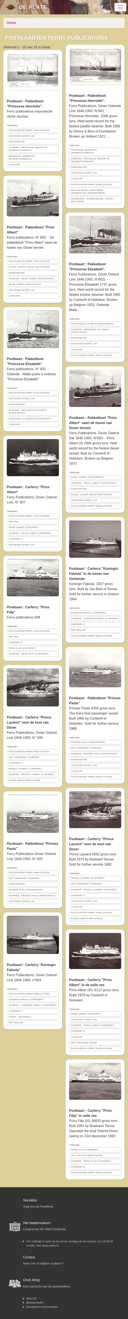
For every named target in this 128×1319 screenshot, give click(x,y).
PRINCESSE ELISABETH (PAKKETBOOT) (30, 419)
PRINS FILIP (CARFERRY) (22, 648)
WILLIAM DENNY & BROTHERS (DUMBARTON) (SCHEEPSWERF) (88, 191)
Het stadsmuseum (36, 1223)
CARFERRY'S (16, 539)
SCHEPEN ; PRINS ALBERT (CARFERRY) (30, 533)
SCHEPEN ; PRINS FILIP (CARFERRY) (29, 654)
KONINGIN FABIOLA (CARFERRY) (26, 999)
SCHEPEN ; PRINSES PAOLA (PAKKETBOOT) (32, 896)
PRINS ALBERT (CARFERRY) (24, 527)
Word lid (31, 1298)
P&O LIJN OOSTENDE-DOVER (86, 1155)
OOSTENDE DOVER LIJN (22, 136)
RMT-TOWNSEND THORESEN (24, 757)
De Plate (33, 7)
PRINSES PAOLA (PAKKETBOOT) (26, 890)
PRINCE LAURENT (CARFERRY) (25, 769)
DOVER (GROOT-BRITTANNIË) (24, 780)
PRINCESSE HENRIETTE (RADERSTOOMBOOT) (22, 157)
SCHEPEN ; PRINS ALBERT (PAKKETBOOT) (31, 279)
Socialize (30, 1200)
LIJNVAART (15, 165)
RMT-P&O (14, 522)
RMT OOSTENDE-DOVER (84, 1043)
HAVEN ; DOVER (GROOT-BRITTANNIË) (29, 267)
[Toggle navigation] (120, 7)
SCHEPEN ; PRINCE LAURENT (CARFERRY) (32, 774)
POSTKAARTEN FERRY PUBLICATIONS (29, 130)
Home (11, 23)
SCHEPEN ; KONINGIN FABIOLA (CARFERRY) (33, 1005)
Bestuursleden (35, 1302)
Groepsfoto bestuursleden (42, 1306)
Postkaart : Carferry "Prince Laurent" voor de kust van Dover (29, 722)
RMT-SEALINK (16, 1023)
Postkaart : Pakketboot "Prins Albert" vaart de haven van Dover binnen (93, 423)
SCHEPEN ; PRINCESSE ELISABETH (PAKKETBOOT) (28, 411)
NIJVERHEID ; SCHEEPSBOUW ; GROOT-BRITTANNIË (92, 200)
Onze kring (31, 1280)
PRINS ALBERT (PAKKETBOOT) (25, 284)
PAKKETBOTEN (17, 142)
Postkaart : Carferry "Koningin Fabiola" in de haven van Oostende (93, 574)
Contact (29, 1257)
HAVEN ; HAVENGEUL (20, 1017)
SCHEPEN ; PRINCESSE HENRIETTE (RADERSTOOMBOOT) (28, 148)
